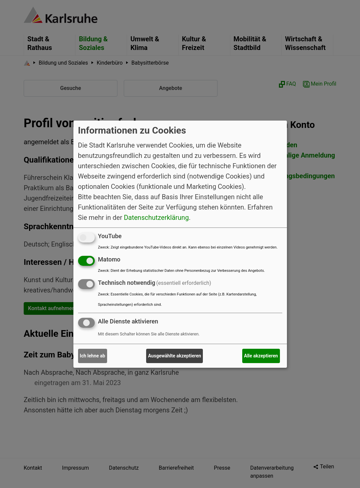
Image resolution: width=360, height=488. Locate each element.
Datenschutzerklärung (156, 217)
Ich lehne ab (92, 355)
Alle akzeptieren (261, 355)
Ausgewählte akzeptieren (174, 355)
